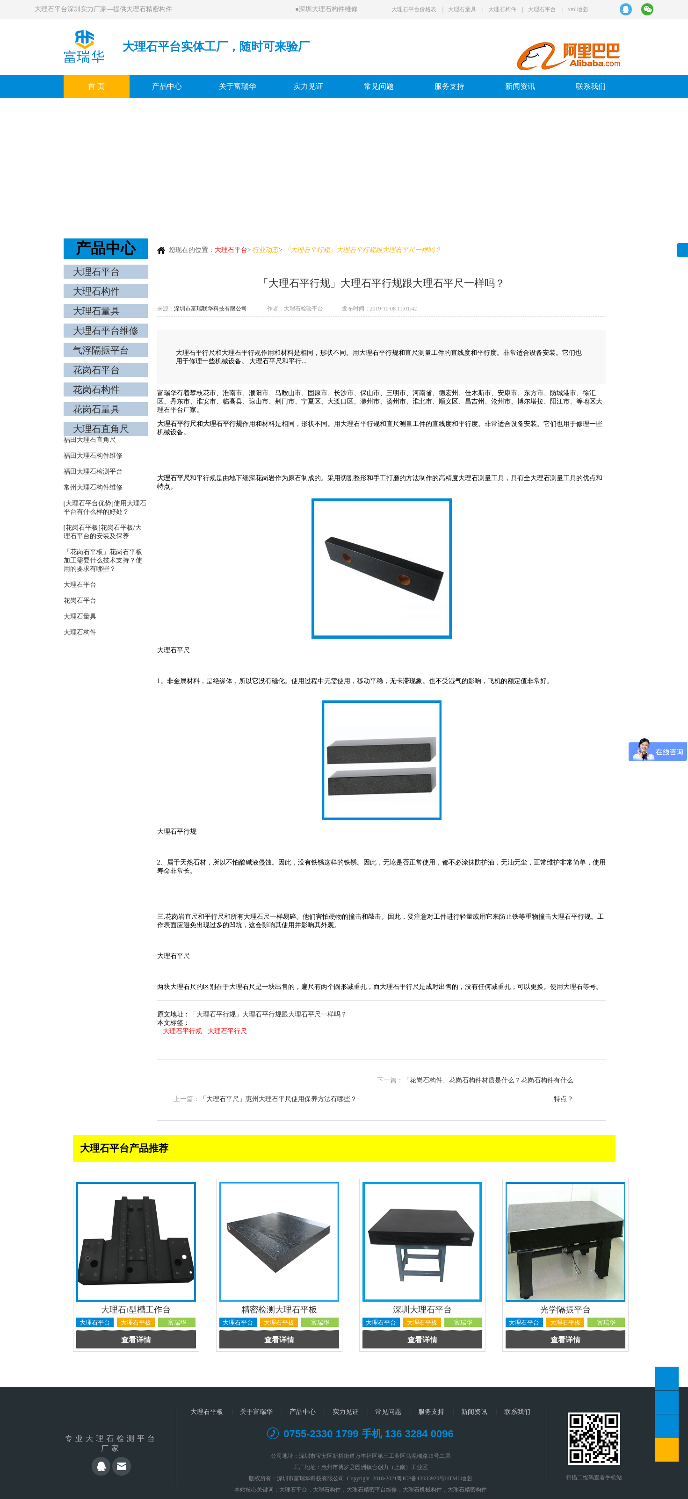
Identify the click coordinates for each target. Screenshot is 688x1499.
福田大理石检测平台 (93, 471)
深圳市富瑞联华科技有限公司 (210, 308)
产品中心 (167, 86)
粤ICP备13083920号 (421, 1478)
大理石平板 (206, 1411)
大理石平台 (542, 9)
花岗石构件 (96, 389)
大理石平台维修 (105, 330)
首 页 (96, 86)
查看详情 (136, 1340)
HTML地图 (458, 1478)
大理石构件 (502, 9)
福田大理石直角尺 (90, 439)
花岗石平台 (96, 370)
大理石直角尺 (101, 429)
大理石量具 (462, 9)
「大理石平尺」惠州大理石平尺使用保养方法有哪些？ (278, 1099)
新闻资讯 (520, 86)
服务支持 (449, 86)
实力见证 (308, 86)
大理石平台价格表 (413, 9)
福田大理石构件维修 (93, 455)
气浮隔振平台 (101, 350)
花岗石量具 (96, 409)
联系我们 (591, 86)
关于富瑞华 (237, 86)
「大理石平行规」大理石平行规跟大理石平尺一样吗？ (268, 1014)
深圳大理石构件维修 (330, 9)
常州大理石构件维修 (93, 487)
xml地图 (578, 9)
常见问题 (379, 86)
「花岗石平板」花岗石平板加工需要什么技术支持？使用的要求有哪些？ (103, 560)
